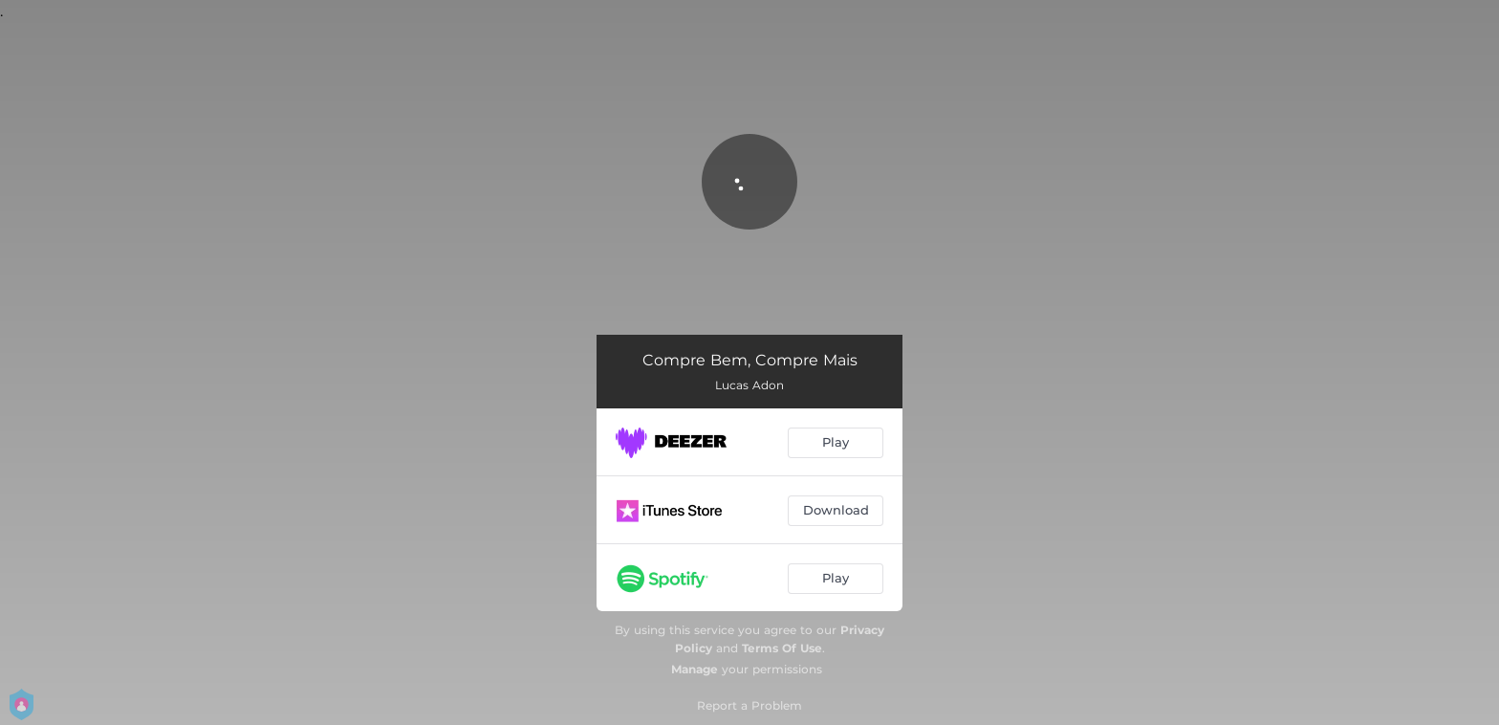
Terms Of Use (782, 648)
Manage (694, 669)
